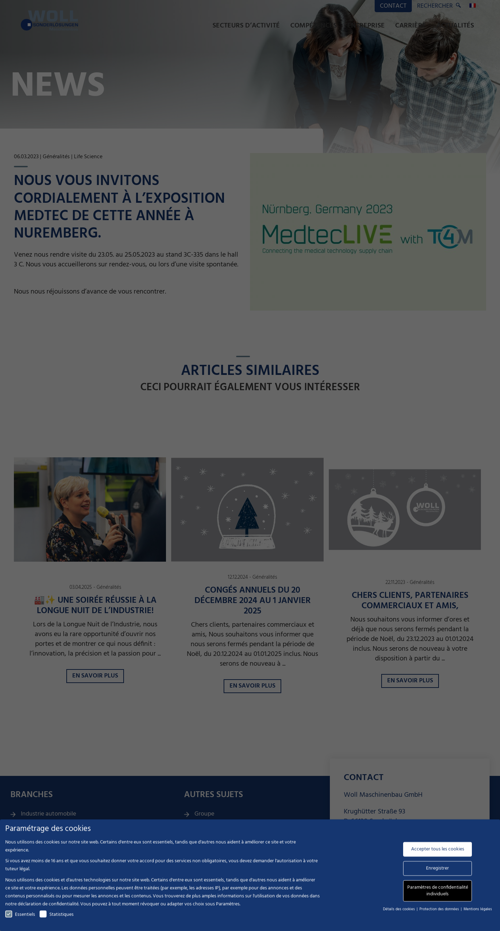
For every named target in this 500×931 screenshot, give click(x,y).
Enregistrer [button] (437, 871)
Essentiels (20, 917)
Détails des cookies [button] (399, 912)
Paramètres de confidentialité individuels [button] (437, 893)
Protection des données (439, 912)
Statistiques (57, 917)
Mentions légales (478, 912)
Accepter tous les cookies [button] (437, 852)
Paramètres (228, 907)
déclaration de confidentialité (48, 907)
